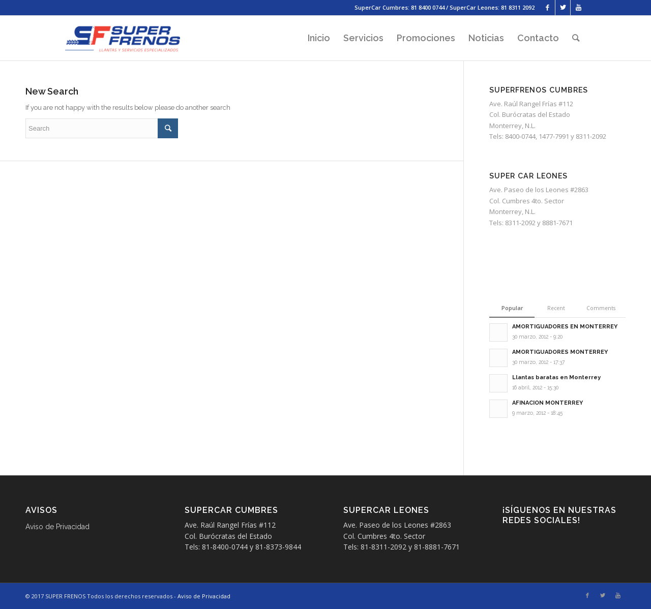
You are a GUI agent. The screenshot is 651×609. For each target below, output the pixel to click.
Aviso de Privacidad (57, 527)
